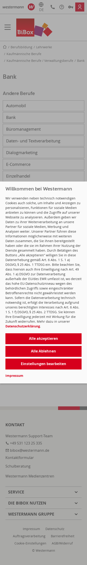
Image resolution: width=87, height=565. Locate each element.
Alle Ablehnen (43, 351)
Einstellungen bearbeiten (43, 363)
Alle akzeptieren (43, 338)
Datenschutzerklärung (22, 326)
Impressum (14, 376)
